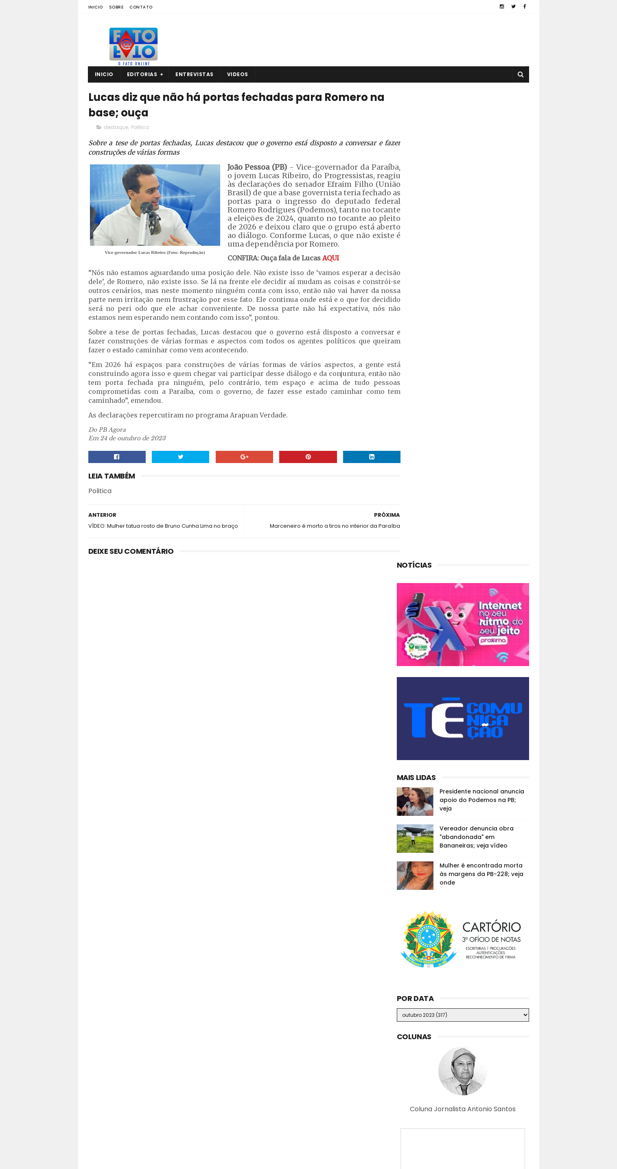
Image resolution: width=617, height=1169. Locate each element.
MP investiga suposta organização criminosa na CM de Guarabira (475, 1120)
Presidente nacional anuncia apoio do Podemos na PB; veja (482, 330)
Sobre (116, 7)
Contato (141, 7)
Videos (237, 74)
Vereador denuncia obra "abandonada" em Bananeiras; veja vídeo (477, 367)
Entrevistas (194, 74)
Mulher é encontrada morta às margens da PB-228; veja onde (481, 404)
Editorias (142, 74)
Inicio (95, 7)
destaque (116, 128)
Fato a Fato (153, 1159)
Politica (140, 128)
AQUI (191, 277)
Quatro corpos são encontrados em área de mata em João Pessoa (477, 1083)
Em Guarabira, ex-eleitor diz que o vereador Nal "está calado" (478, 1042)
